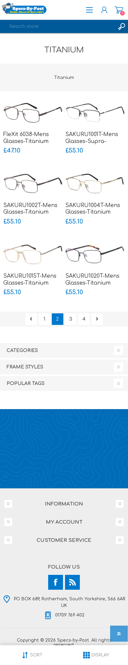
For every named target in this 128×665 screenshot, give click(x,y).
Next (97, 319)
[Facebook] (55, 582)
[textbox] (57, 26)
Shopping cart (119, 10)
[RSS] (72, 582)
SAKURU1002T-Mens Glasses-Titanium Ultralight (30, 212)
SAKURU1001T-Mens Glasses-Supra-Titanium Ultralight (91, 141)
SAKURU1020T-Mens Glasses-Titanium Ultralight (92, 283)
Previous (31, 319)
